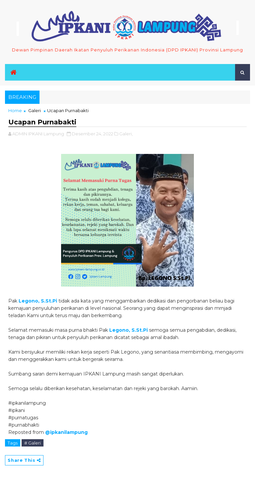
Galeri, (126, 133)
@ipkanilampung (66, 432)
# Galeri (32, 443)
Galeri (34, 110)
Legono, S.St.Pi (38, 301)
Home (15, 110)
